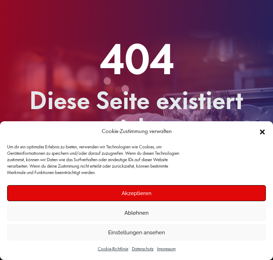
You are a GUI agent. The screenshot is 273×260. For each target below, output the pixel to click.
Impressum (166, 249)
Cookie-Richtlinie (113, 249)
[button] (262, 132)
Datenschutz (143, 249)
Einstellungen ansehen (136, 232)
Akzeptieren (136, 193)
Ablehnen (136, 213)
